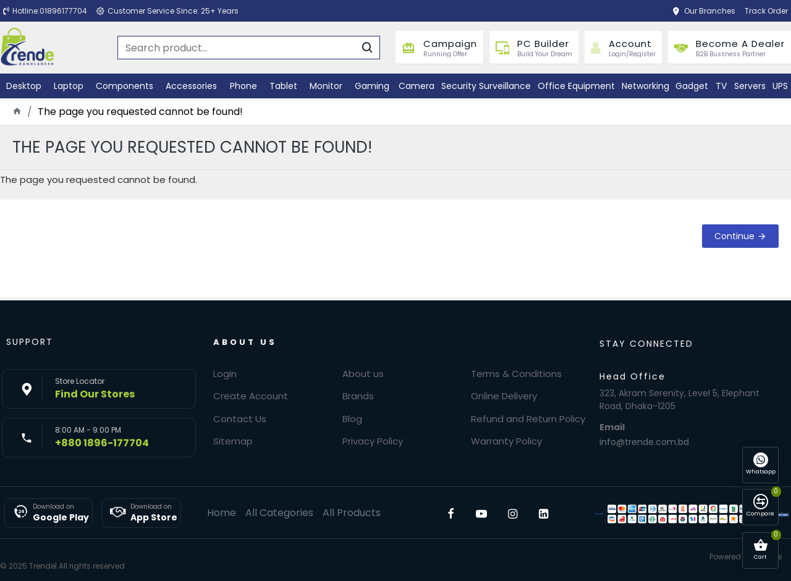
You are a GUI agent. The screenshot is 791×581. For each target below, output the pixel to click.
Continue (734, 236)
